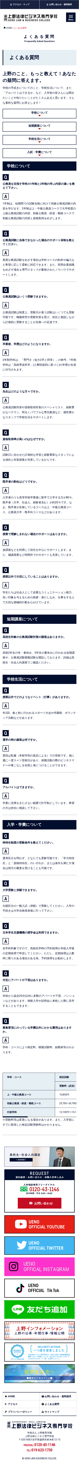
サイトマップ (52, 1411)
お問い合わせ (43, 1203)
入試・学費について (39, 152)
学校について (39, 112)
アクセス (13, 1404)
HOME (9, 28)
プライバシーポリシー (20, 1411)
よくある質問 (52, 1404)
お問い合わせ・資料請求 (58, 1396)
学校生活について (39, 139)
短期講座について (39, 125)
